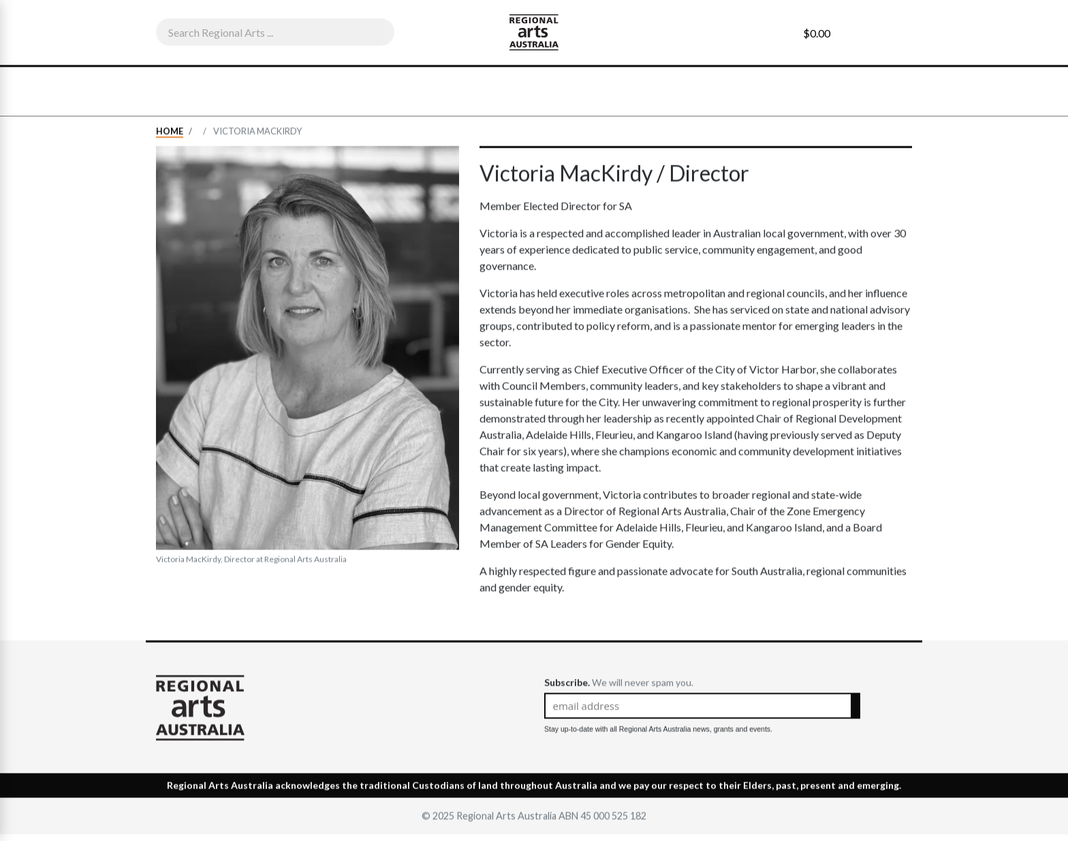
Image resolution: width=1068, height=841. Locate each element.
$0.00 (816, 33)
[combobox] (275, 32)
